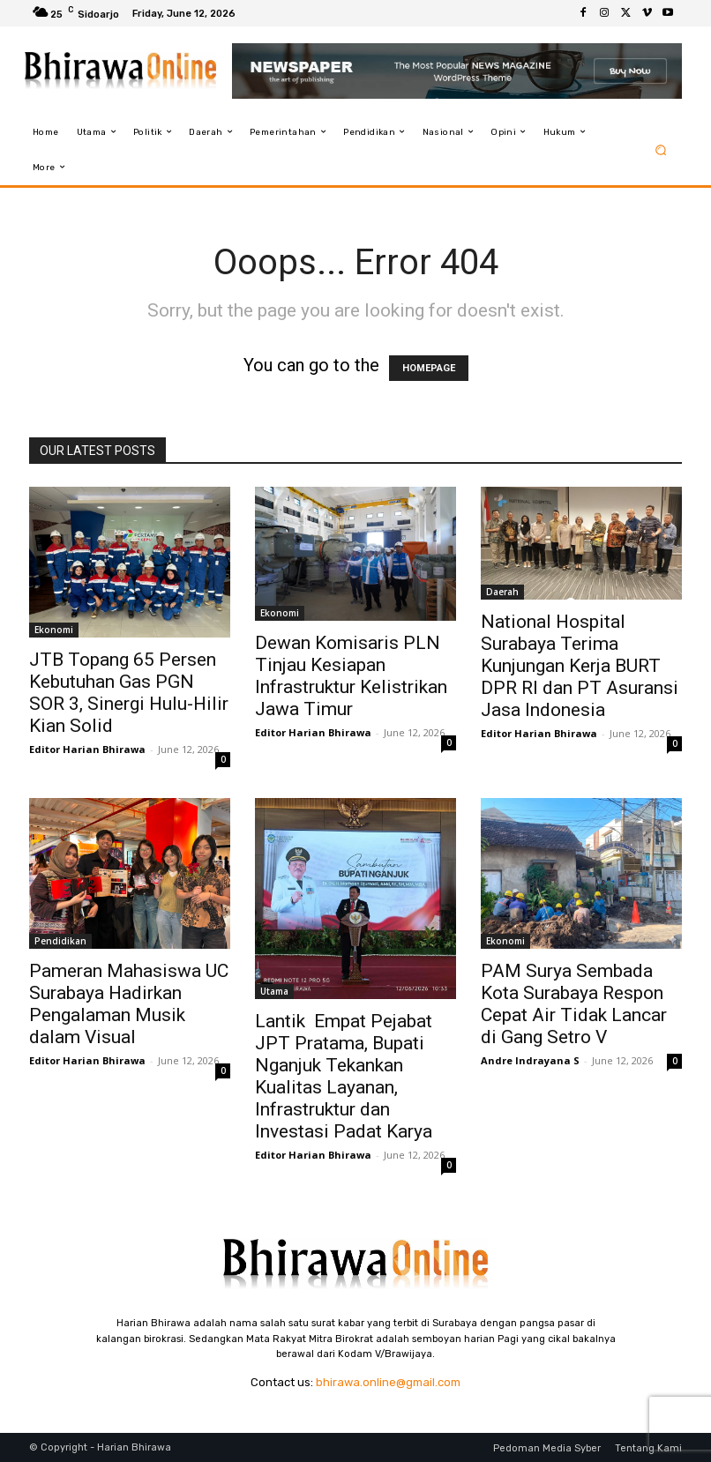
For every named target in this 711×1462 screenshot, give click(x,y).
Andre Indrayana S (530, 1060)
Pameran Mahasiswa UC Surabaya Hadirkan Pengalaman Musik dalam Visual (128, 1004)
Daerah (502, 592)
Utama (274, 991)
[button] (661, 149)
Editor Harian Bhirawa (87, 749)
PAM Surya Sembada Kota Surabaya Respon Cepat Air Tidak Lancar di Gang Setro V (574, 1004)
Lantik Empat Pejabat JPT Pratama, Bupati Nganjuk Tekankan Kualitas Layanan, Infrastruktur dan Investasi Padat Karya (343, 1076)
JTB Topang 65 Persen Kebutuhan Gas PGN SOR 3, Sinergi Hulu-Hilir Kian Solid (128, 692)
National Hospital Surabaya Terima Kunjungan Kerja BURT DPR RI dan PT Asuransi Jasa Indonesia (579, 665)
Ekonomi (53, 629)
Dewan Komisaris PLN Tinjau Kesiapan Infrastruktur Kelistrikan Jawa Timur (351, 676)
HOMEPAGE (428, 368)
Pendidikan (60, 941)
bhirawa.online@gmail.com (388, 1382)
